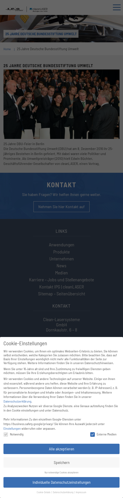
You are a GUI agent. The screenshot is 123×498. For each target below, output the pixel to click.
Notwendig (13, 434)
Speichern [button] (61, 462)
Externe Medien (103, 434)
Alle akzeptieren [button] (61, 448)
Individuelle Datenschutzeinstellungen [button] (61, 482)
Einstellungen (12, 428)
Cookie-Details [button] (44, 492)
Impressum (81, 492)
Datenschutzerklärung (17, 401)
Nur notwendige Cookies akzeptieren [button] (61, 472)
